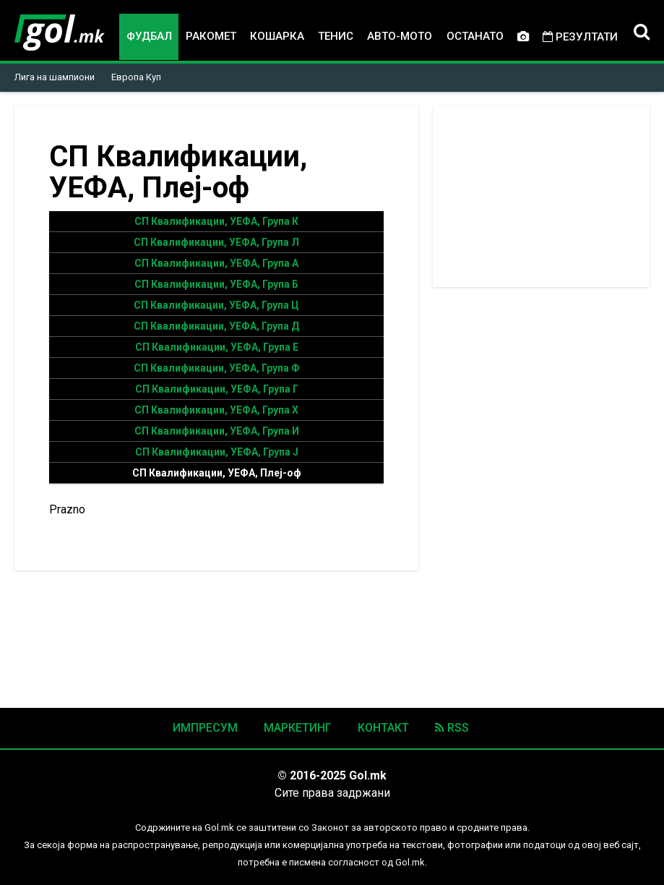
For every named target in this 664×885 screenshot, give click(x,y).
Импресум (205, 728)
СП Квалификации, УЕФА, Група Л (216, 242)
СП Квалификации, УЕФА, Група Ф (217, 368)
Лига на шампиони (54, 77)
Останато (475, 36)
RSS (452, 728)
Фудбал (149, 36)
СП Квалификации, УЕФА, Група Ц (216, 305)
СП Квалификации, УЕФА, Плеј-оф (216, 473)
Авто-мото (399, 36)
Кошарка (277, 36)
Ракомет (211, 36)
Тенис (335, 36)
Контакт (383, 728)
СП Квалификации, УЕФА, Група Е (216, 347)
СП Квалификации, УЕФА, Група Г (216, 389)
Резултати (580, 36)
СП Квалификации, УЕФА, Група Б (216, 284)
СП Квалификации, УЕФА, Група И (216, 431)
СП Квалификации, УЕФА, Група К (216, 221)
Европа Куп (136, 77)
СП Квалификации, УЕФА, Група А (216, 263)
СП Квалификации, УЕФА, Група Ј (216, 452)
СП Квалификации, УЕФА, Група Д (216, 326)
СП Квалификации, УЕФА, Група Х (216, 410)
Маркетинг (298, 728)
